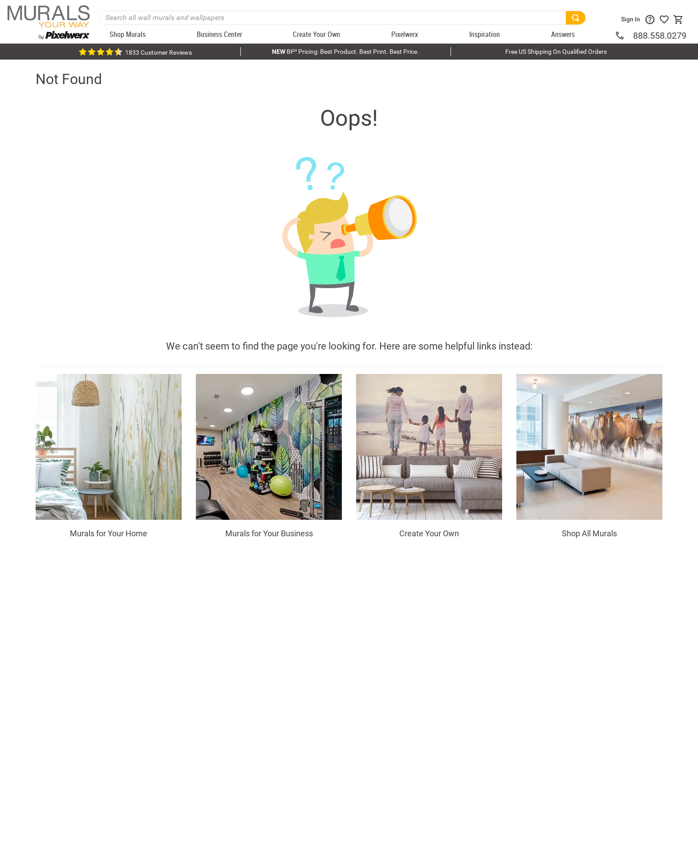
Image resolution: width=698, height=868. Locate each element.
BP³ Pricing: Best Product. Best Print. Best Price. (345, 51)
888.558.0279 (659, 35)
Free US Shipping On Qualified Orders (556, 51)
